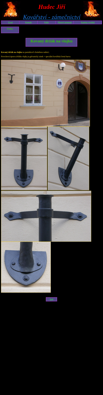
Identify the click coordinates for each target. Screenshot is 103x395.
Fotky (46, 22)
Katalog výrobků (88, 22)
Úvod (10, 22)
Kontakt (28, 22)
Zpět (51, 299)
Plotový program (65, 22)
